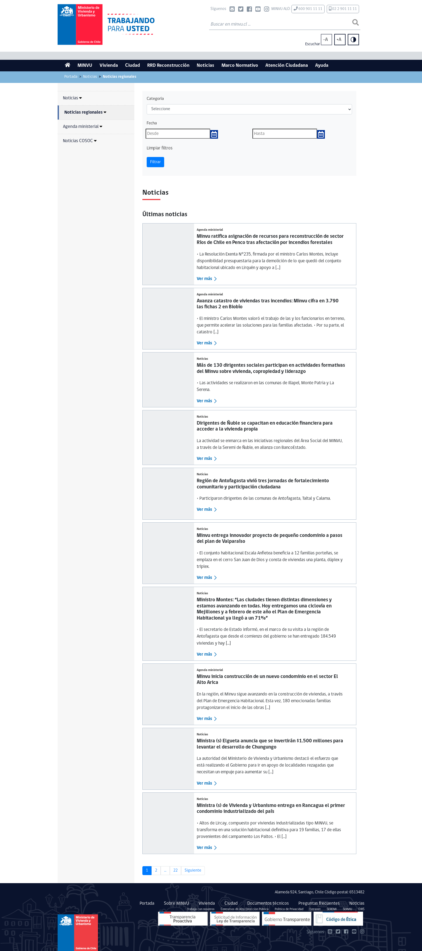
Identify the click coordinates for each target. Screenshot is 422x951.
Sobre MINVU (176, 903)
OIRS (361, 909)
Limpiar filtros (160, 148)
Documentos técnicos (268, 903)
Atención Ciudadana (286, 65)
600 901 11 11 (308, 8)
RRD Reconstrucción (168, 65)
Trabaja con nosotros (200, 909)
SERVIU (347, 909)
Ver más (204, 279)
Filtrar (155, 162)
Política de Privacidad (289, 909)
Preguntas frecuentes (319, 903)
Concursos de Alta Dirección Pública (245, 909)
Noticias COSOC (80, 141)
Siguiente (193, 871)
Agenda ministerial (82, 126)
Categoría (155, 99)
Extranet (315, 909)
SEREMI (332, 909)
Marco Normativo (239, 65)
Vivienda (109, 65)
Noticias (205, 65)
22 (175, 871)
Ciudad (132, 65)
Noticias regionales (85, 112)
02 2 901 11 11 (343, 8)
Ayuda (321, 65)
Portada (70, 77)
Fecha (152, 123)
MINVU (85, 65)
